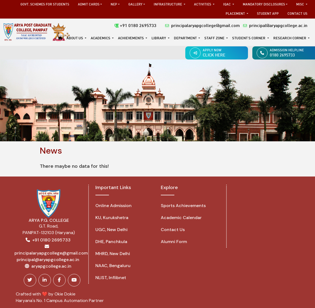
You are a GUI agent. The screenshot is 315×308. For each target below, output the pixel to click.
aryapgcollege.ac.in (51, 266)
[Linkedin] (44, 280)
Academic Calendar (181, 217)
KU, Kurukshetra (111, 217)
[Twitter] (30, 280)
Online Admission (113, 205)
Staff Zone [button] (214, 38)
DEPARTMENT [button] (186, 38)
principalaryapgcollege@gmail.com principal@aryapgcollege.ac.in (236, 26)
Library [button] (159, 38)
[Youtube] (74, 280)
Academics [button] (101, 38)
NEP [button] (114, 4)
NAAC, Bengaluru (113, 265)
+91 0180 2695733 (135, 26)
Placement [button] (236, 14)
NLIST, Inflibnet (110, 277)
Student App (268, 14)
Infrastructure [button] (168, 4)
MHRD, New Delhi (112, 253)
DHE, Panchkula (111, 241)
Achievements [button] (131, 38)
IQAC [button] (227, 4)
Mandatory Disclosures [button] (264, 4)
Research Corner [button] (290, 38)
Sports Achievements (183, 205)
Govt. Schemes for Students (44, 4)
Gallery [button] (135, 4)
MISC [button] (300, 4)
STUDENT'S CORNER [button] (249, 38)
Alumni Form (174, 241)
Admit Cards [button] (88, 4)
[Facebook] (59, 280)
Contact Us (297, 14)
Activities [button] (203, 4)
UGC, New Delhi (111, 229)
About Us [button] (75, 38)
